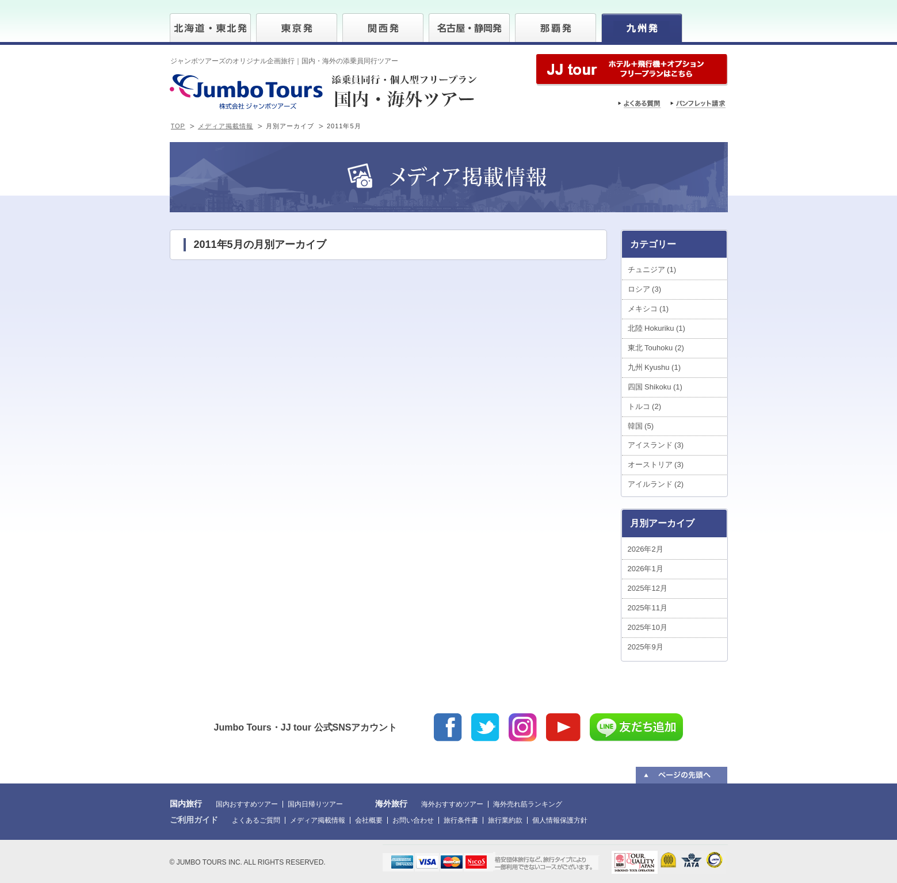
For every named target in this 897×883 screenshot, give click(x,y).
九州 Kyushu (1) (654, 367)
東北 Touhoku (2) (656, 347)
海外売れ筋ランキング (527, 804)
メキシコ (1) (648, 308)
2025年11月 (647, 607)
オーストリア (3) (656, 464)
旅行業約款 (505, 820)
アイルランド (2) (656, 484)
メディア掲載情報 (225, 126)
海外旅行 (391, 803)
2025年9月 (645, 647)
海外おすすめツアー (452, 804)
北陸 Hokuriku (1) (656, 328)
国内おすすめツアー (247, 804)
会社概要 (369, 820)
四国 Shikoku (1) (655, 387)
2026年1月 (645, 568)
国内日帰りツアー (315, 804)
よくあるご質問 (256, 820)
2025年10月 (647, 627)
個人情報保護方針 (559, 820)
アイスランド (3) (656, 445)
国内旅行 (186, 803)
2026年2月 (645, 549)
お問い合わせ (413, 820)
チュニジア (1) (652, 269)
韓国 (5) (641, 426)
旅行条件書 (461, 820)
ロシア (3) (645, 289)
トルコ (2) (645, 406)
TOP (178, 126)
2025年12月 (647, 588)
